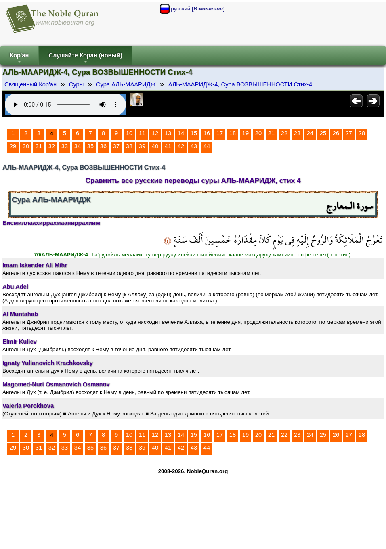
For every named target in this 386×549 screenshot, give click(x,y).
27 (349, 133)
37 (116, 146)
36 (103, 146)
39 (142, 146)
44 (206, 146)
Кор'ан (19, 58)
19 (245, 133)
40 (155, 146)
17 (219, 133)
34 (77, 146)
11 (142, 133)
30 (26, 146)
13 (168, 133)
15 (194, 133)
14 (181, 133)
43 (194, 146)
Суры (76, 84)
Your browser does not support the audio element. (65, 104)
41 (168, 146)
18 (232, 133)
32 (51, 146)
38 (129, 146)
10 (129, 133)
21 (271, 133)
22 (284, 133)
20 (258, 133)
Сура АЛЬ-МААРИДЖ (126, 84)
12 (155, 133)
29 (13, 146)
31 (39, 146)
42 (181, 146)
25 (323, 133)
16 (206, 133)
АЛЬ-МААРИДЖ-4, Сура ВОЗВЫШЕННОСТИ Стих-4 (240, 84)
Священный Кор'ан (30, 84)
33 (64, 146)
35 (90, 146)
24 (310, 133)
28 (362, 133)
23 (297, 133)
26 (336, 133)
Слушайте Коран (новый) (85, 58)
